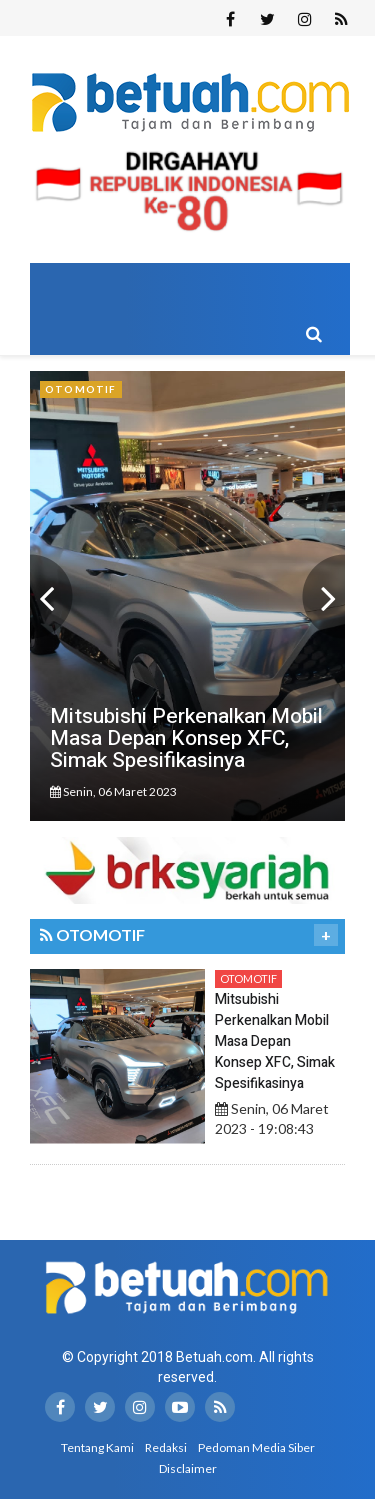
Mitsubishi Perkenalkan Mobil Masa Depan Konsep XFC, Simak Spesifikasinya (275, 1041)
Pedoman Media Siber (256, 1447)
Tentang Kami (97, 1447)
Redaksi (166, 1447)
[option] (187, 596)
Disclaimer (188, 1468)
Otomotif (248, 978)
